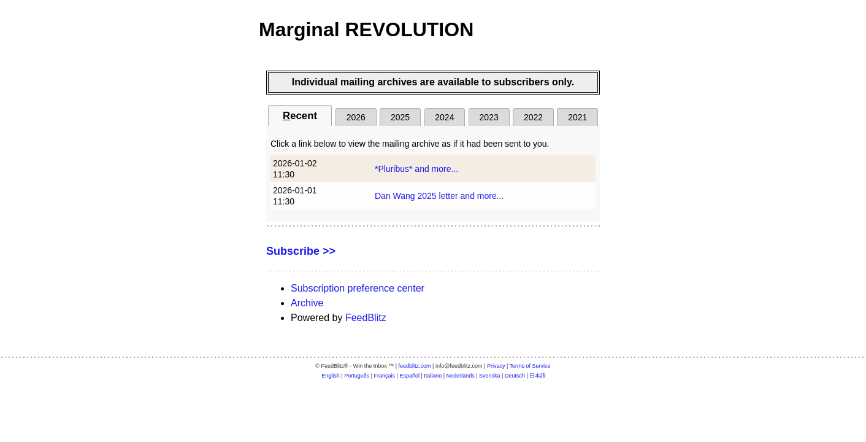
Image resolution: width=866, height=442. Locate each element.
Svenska (489, 376)
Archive (307, 303)
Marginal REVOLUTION (366, 29)
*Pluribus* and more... (416, 169)
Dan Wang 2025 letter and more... (439, 196)
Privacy (496, 366)
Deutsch (515, 376)
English (330, 376)
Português (356, 376)
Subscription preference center (357, 288)
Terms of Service (530, 366)
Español (409, 376)
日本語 (537, 376)
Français (385, 376)
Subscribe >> (300, 251)
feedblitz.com (415, 366)
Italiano (433, 376)
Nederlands (460, 376)
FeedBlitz (365, 317)
